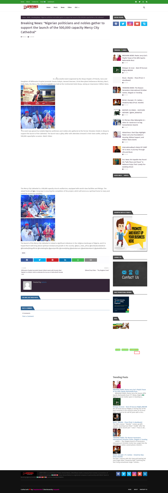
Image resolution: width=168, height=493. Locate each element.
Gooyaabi (56, 489)
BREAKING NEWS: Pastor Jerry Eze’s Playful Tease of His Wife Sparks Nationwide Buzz (134, 58)
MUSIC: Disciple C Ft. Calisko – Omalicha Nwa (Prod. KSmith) (133, 101)
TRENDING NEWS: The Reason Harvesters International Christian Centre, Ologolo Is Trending (134, 90)
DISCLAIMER (134, 349)
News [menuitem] (62, 7)
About (28, 2)
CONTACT (125, 349)
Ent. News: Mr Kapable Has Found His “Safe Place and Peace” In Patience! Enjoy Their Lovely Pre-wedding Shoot (134, 163)
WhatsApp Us (143, 489)
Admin (25, 37)
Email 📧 (43, 2)
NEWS (28, 17)
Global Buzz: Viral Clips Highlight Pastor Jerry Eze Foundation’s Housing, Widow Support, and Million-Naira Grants (134, 136)
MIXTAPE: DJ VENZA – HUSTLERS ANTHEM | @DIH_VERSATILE (133, 111)
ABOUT (118, 349)
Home (22, 2)
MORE (137, 352)
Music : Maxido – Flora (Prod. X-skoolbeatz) (133, 79)
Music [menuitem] (56, 7)
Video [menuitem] (70, 7)
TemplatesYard (37, 489)
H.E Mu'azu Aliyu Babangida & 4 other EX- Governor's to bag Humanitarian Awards (133, 122)
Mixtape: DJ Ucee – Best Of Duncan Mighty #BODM (134, 69)
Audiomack (51, 2)
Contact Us (35, 2)
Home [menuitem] (48, 7)
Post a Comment (28, 316)
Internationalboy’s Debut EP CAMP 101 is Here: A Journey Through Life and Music (134, 149)
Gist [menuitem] (76, 7)
